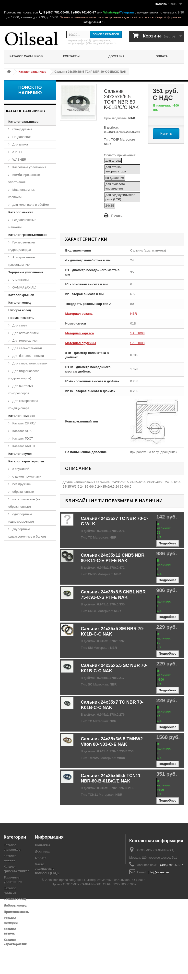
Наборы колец (19, 310)
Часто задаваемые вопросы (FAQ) (47, 868)
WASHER (19, 159)
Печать (116, 215)
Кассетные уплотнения (29, 167)
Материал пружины (80, 343)
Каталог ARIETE (24, 446)
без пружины (21, 484)
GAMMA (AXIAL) (24, 287)
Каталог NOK (22, 431)
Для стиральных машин (29, 363)
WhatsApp (111, 12)
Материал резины (79, 313)
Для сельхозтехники (27, 348)
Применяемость (21, 318)
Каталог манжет (20, 212)
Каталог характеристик (26, 461)
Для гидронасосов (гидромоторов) (23, 374)
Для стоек (19, 325)
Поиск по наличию (30, 90)
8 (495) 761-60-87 (83, 12)
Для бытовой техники (28, 356)
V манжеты (20, 280)
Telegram (127, 12)
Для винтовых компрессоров (20, 389)
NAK (131, 118)
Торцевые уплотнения (26, 272)
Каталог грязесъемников (27, 235)
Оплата (161, 56)
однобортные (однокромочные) (21, 517)
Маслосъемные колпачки (21, 193)
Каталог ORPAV (23, 423)
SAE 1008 (137, 333)
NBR (133, 313)
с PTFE (17, 152)
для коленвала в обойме (30, 204)
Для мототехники (24, 340)
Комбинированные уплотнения (24, 178)
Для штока (20, 144)
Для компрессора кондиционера (23, 404)
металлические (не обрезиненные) (24, 502)
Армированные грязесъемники (21, 260)
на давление (115, 178)
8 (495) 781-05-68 (56, 12)
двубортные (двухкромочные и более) (27, 532)
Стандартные (22, 129)
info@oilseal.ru (94, 22)
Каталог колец (19, 302)
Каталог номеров (21, 416)
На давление (22, 137)
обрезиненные (23, 491)
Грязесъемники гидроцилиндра (21, 246)
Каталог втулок (20, 454)
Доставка (116, 56)
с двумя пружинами (26, 476)
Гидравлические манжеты (22, 223)
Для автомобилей (25, 333)
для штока (113, 160)
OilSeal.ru (139, 955)
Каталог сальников (26, 56)
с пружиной (20, 469)
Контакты (71, 56)
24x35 (110, 205)
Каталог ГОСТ (22, 438)
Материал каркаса (79, 333)
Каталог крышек (21, 295)
